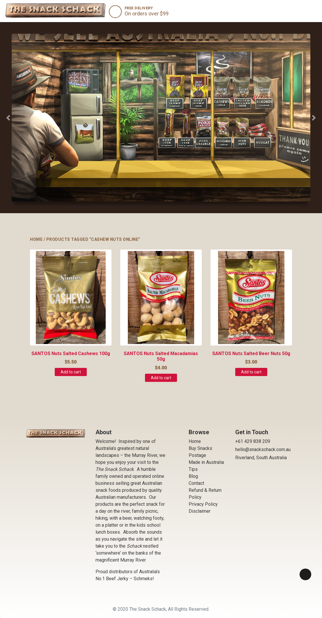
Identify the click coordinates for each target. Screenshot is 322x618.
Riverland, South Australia (261, 457)
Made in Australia (206, 462)
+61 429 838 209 (252, 441)
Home (36, 239)
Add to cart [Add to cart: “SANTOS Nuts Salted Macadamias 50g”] (161, 377)
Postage (197, 455)
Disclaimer (199, 511)
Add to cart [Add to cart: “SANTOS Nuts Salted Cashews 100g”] (71, 372)
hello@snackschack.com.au (263, 449)
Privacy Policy (203, 504)
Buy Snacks (200, 448)
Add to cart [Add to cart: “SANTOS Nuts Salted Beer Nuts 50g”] (251, 372)
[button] (8, 117)
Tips (193, 469)
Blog (193, 476)
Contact (196, 483)
